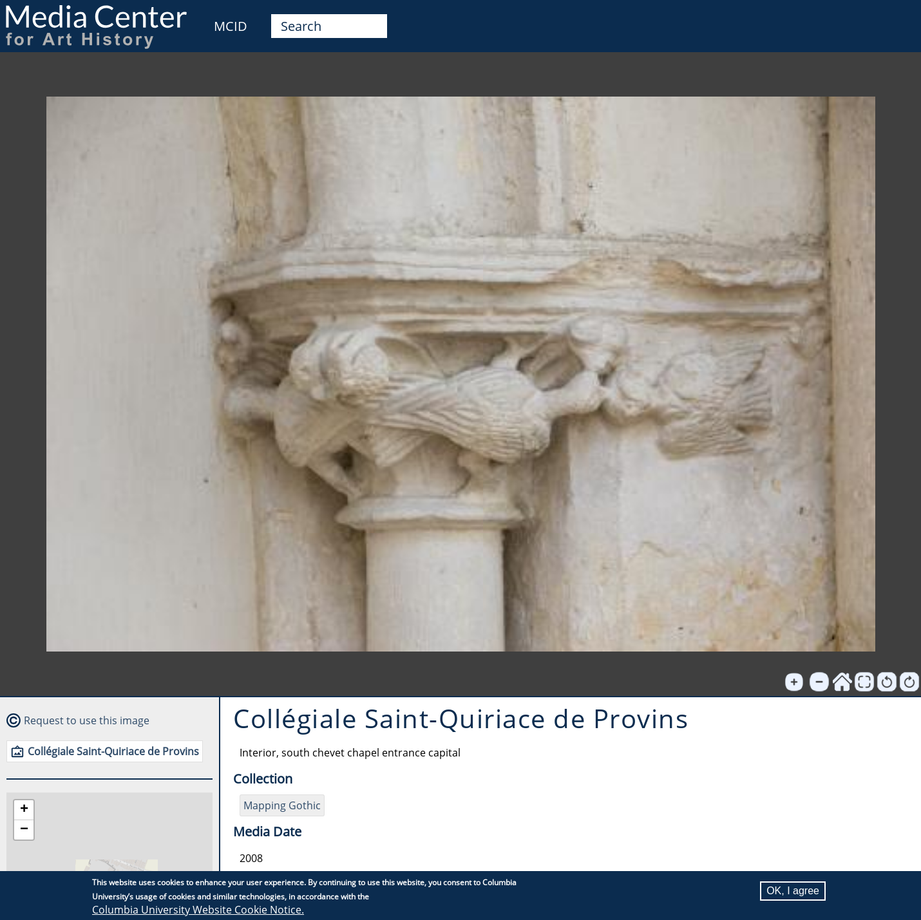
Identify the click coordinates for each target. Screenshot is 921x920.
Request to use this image (86, 720)
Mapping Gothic (282, 805)
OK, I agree (792, 890)
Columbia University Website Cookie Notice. (198, 910)
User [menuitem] (896, 18)
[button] (23, 810)
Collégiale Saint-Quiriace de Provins (113, 751)
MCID (230, 26)
